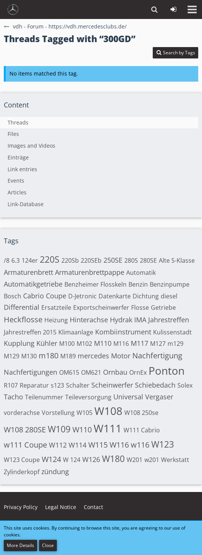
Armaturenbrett (28, 272)
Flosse (140, 307)
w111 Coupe (25, 445)
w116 (140, 445)
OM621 (91, 372)
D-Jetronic (82, 296)
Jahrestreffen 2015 (30, 332)
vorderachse (22, 412)
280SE (148, 260)
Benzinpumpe (169, 284)
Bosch (12, 296)
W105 (84, 412)
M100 (67, 343)
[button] (192, 9)
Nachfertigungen (30, 372)
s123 (57, 385)
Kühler (46, 343)
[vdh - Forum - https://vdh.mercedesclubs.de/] (12, 9)
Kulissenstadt (172, 332)
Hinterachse (89, 319)
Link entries (22, 169)
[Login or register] (173, 9)
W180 (113, 459)
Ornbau (115, 372)
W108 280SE (25, 429)
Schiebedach (155, 384)
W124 (51, 459)
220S (50, 259)
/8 (6, 260)
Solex (185, 385)
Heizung (56, 320)
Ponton (167, 370)
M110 (102, 343)
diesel (169, 296)
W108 (108, 411)
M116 (121, 343)
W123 (162, 444)
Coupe (56, 295)
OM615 (69, 372)
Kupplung (19, 343)
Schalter (77, 385)
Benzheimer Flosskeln (95, 284)
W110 (82, 429)
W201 (134, 460)
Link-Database (26, 204)
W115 (98, 445)
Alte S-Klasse (177, 260)
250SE (112, 260)
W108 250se (141, 412)
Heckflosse (23, 319)
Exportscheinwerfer (101, 307)
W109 (59, 429)
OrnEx (138, 372)
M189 (68, 356)
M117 (139, 343)
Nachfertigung (157, 355)
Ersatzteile (56, 307)
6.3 (15, 260)
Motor (120, 355)
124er (30, 260)
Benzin (138, 284)
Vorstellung (58, 412)
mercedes (93, 355)
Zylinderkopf (21, 472)
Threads (18, 122)
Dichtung (146, 296)
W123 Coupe (22, 460)
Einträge (18, 157)
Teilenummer (44, 397)
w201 (151, 460)
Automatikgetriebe (33, 284)
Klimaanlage (75, 332)
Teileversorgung (88, 397)
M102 (84, 343)
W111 (108, 428)
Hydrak (121, 319)
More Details (20, 545)
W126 (91, 459)
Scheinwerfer (112, 384)
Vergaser (159, 396)
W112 (58, 444)
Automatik (141, 272)
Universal (128, 396)
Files (13, 133)
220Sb (70, 260)
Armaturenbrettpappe (89, 272)
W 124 (71, 460)
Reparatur (34, 385)
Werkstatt (175, 460)
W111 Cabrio (142, 430)
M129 (11, 356)
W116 (119, 445)
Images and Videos (31, 145)
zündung (55, 471)
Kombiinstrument (123, 331)
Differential (21, 307)
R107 (11, 385)
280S (131, 260)
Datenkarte (115, 296)
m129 (175, 343)
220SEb (91, 260)
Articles (17, 192)
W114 (77, 444)
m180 (48, 355)
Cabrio (33, 295)
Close (48, 545)
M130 (29, 356)
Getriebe (163, 307)
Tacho (13, 396)
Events (16, 180)
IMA (140, 319)
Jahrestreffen (168, 319)
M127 (158, 343)
